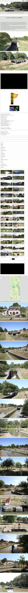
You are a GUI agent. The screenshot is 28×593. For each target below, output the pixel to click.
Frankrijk (7, 124)
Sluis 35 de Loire (3, 180)
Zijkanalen (2, 167)
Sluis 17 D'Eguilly (15, 239)
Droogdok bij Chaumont (16, 180)
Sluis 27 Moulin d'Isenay (4, 210)
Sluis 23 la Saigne (3, 221)
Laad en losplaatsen (4, 150)
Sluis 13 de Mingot (15, 256)
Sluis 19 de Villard (15, 227)
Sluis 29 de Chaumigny (16, 198)
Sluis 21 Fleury (3, 227)
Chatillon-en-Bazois (3, 256)
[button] (1, 277)
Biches (1, 239)
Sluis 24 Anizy (14, 215)
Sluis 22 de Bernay (15, 221)
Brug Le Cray (2, 233)
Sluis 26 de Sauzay (15, 210)
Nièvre (5, 24)
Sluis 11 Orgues (7, 127)
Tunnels (2, 162)
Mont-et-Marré (7, 121)
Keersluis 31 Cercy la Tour (4, 192)
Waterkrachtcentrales (4, 165)
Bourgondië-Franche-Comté (16, 24)
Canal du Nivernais (3, 23)
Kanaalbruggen (3, 147)
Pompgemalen (3, 153)
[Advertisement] (14, 81)
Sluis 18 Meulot (15, 233)
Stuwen (2, 161)
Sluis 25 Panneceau (3, 215)
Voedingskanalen (3, 164)
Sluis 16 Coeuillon (15, 245)
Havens (2, 145)
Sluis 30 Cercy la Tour (16, 192)
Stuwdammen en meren (4, 159)
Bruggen (2, 144)
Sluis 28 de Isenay (15, 204)
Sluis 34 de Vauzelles (4, 186)
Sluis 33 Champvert (15, 186)
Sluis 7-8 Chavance (8, 128)
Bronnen (2, 142)
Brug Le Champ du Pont (4, 245)
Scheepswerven (3, 156)
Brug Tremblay (3, 204)
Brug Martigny (3, 198)
